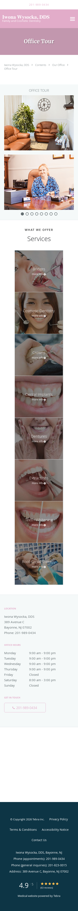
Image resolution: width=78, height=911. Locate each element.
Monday (34, 653)
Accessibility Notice (55, 830)
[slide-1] (27, 214)
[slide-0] (22, 214)
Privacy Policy (58, 819)
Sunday (34, 685)
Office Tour (10, 69)
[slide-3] (37, 214)
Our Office (58, 65)
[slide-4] (41, 214)
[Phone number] (25, 707)
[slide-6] (51, 214)
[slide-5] (46, 214)
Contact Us (39, 840)
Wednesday (34, 663)
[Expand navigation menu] (72, 19)
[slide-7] (56, 214)
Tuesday (34, 658)
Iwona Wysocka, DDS (17, 65)
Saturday (34, 680)
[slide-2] (32, 214)
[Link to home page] (34, 19)
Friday (34, 674)
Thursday (34, 669)
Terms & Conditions (23, 830)
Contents (41, 65)
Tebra (56, 896)
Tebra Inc (38, 819)
